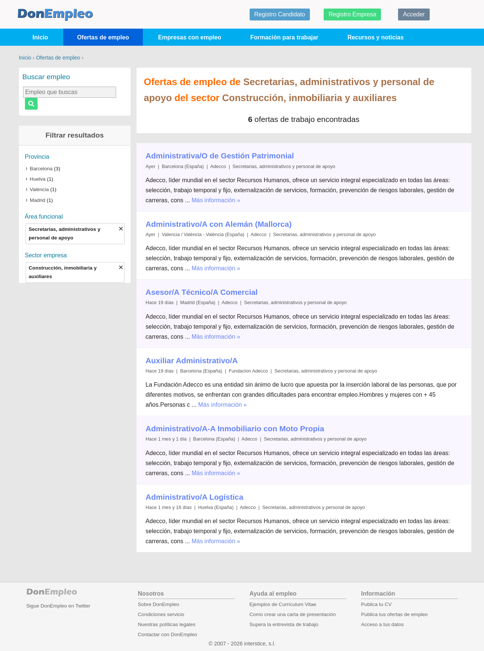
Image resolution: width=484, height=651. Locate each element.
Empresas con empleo (189, 37)
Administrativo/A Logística (194, 497)
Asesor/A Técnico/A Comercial (201, 292)
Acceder (414, 14)
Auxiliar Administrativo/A (191, 360)
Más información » (216, 200)
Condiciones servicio (161, 614)
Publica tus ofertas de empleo (394, 614)
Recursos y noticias (375, 37)
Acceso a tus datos (382, 624)
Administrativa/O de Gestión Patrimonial (219, 155)
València (39, 189)
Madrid (37, 200)
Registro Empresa (352, 14)
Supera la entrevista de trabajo (284, 624)
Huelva (37, 179)
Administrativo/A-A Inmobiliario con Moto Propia (234, 428)
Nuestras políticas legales (167, 624)
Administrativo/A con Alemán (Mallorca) (218, 224)
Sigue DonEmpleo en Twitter (58, 606)
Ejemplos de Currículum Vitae (283, 604)
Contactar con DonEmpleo (167, 634)
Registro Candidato (279, 14)
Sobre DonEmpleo (158, 604)
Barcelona (41, 168)
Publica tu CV (376, 604)
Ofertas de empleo (103, 37)
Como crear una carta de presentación (293, 614)
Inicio (40, 37)
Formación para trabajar (284, 37)
